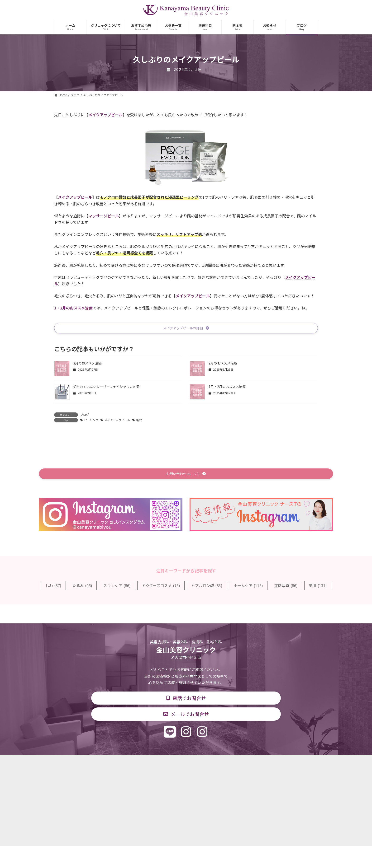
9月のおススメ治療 (223, 363)
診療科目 (129, 763)
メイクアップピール (117, 421)
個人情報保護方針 (254, 763)
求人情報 (223, 763)
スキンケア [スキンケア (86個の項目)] (117, 587)
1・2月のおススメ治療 (73, 308)
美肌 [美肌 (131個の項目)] (318, 587)
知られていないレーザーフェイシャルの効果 (106, 387)
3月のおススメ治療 (87, 363)
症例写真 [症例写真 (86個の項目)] (286, 587)
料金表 (200, 763)
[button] (186, 328)
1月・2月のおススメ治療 (227, 387)
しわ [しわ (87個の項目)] (53, 587)
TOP (108, 763)
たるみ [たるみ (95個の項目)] (82, 587)
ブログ (84, 415)
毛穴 (139, 421)
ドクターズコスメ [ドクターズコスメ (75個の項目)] (161, 587)
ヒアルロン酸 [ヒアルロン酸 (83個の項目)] (206, 587)
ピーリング (91, 421)
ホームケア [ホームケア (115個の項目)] (248, 587)
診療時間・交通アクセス (166, 763)
